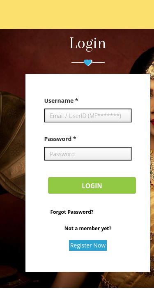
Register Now (88, 245)
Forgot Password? (71, 211)
